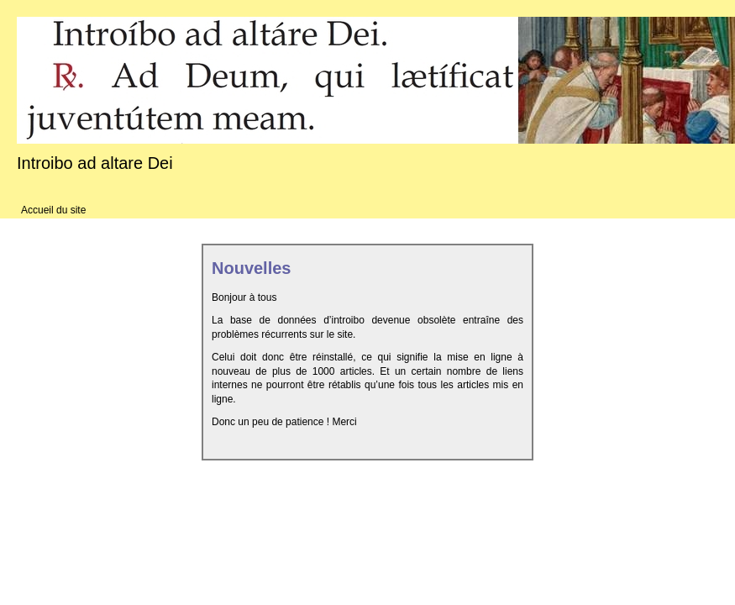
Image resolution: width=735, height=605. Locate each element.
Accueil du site (53, 210)
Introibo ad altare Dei (95, 163)
